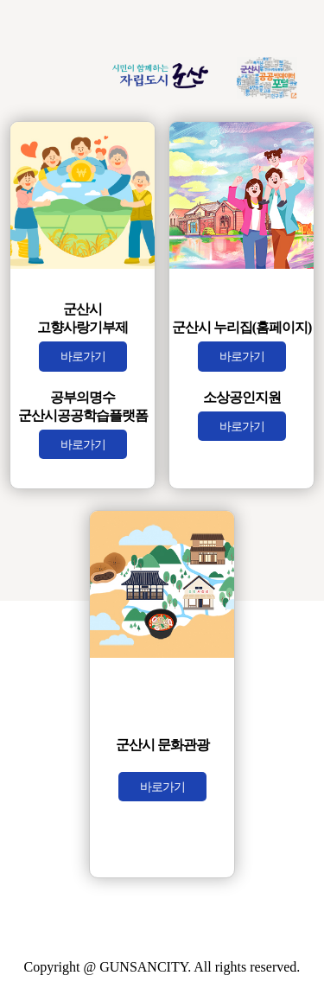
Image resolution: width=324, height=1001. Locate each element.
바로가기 (82, 356)
